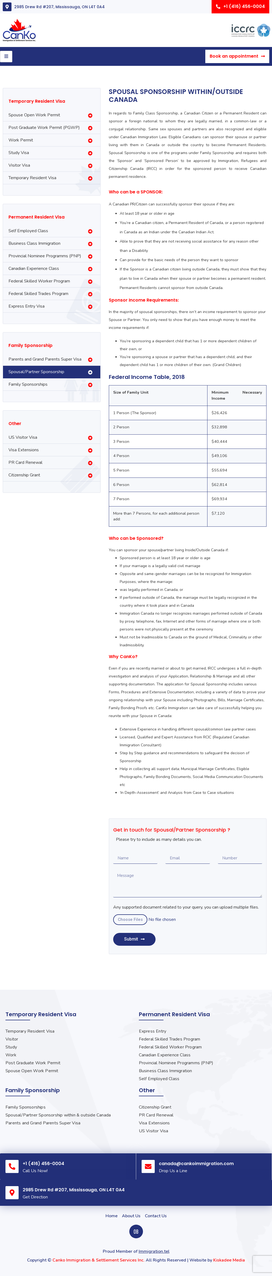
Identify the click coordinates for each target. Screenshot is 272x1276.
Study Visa (18, 153)
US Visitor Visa (22, 437)
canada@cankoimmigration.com (196, 1163)
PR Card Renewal (25, 462)
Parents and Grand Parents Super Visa (44, 359)
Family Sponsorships (28, 384)
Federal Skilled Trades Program (38, 294)
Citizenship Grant (24, 475)
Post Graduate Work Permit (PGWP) (44, 128)
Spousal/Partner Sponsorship (36, 372)
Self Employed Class (28, 231)
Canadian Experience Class (33, 269)
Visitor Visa (19, 165)
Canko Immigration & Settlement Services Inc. (98, 1260)
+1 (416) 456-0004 (43, 1163)
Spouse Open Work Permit (34, 115)
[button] (240, 6)
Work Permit (20, 140)
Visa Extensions (23, 450)
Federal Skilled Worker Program (39, 281)
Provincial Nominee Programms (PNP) (44, 256)
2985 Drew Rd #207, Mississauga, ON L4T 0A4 (59, 7)
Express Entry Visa (26, 306)
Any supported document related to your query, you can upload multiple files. (186, 907)
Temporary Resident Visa (32, 178)
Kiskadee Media (229, 1260)
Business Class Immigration (34, 243)
